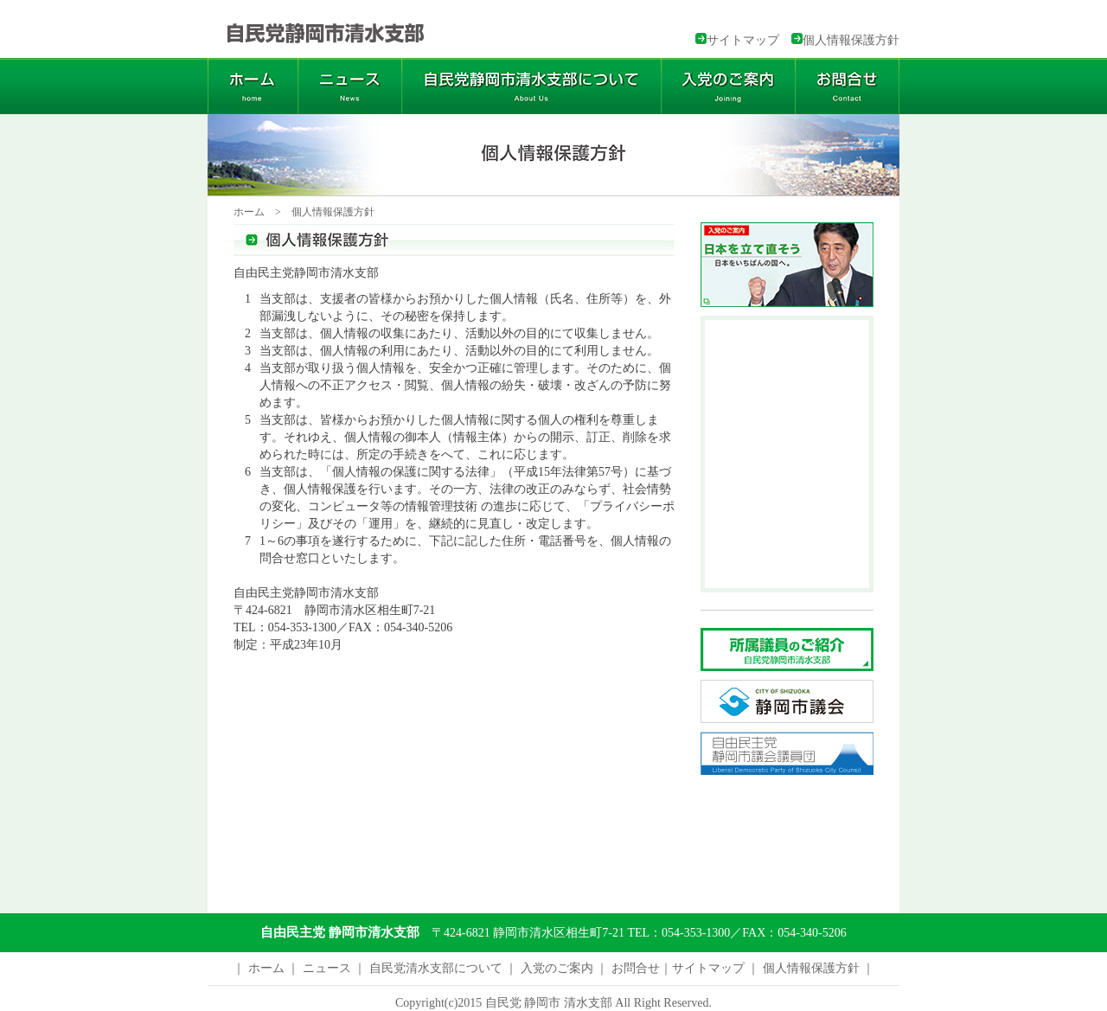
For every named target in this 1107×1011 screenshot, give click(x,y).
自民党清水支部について (435, 968)
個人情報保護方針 (851, 40)
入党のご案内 (559, 968)
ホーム (249, 212)
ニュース (327, 968)
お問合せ (635, 968)
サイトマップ (743, 40)
